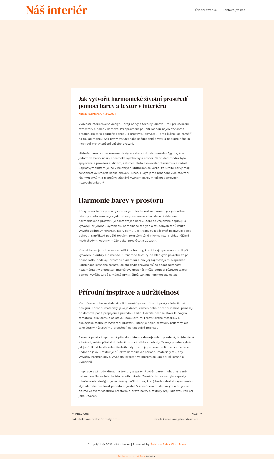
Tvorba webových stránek (131, 456)
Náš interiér (56, 10)
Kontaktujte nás (234, 10)
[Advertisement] (137, 48)
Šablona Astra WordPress (168, 444)
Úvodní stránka (206, 10)
